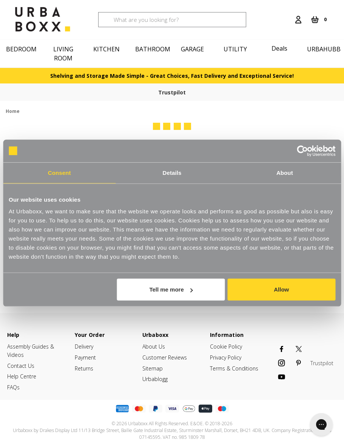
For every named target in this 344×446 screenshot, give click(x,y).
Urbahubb (324, 49)
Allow (281, 289)
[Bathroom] (150, 49)
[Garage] (193, 49)
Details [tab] (172, 172)
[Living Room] (64, 54)
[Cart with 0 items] (319, 19)
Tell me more (171, 289)
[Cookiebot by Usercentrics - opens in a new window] (302, 150)
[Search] (286, 15)
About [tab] (284, 172)
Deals (279, 48)
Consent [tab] (59, 172)
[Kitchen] (107, 49)
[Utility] (236, 49)
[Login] (298, 19)
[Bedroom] (21, 49)
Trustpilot (172, 92)
